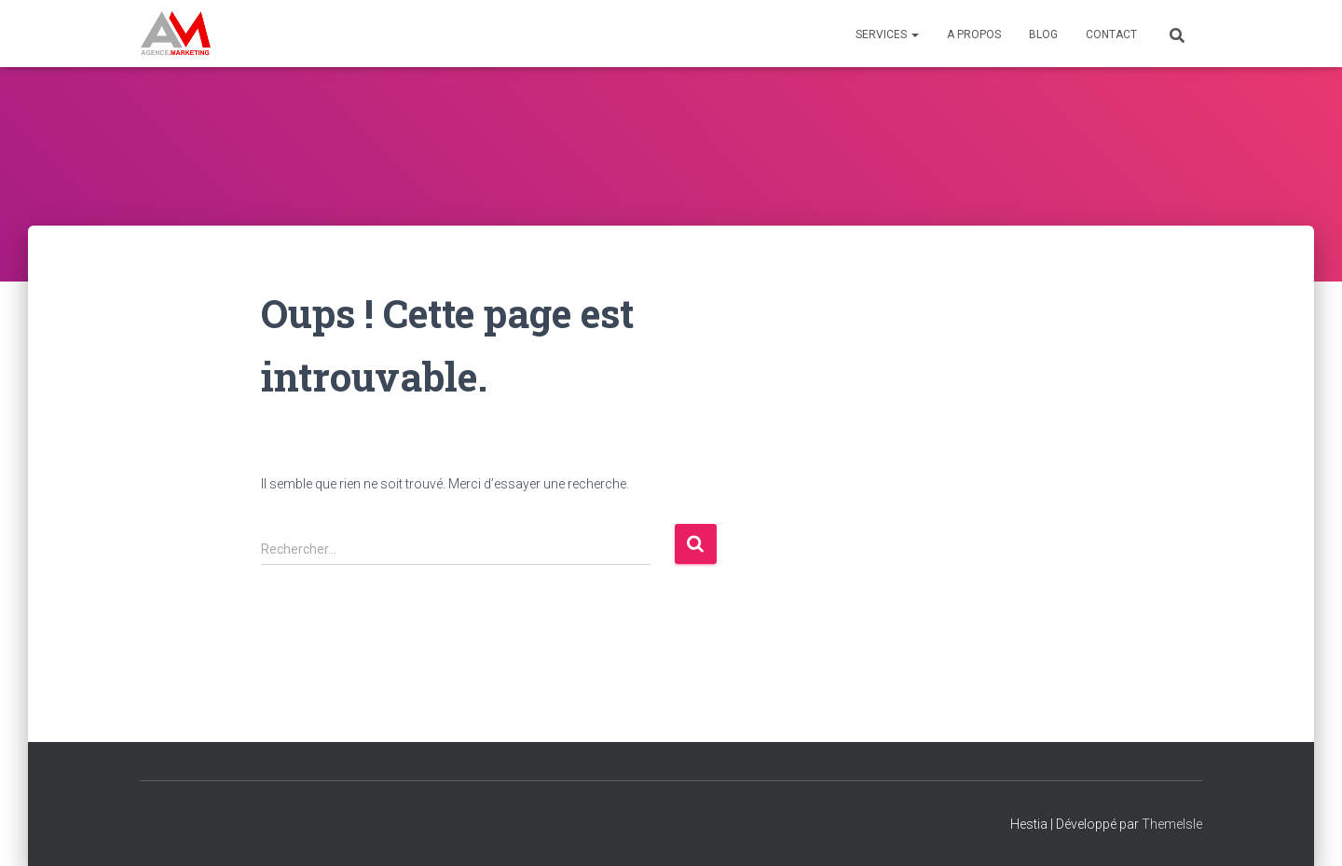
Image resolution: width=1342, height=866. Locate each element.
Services (887, 34)
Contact (1111, 34)
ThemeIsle (1172, 824)
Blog (1043, 34)
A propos (974, 34)
